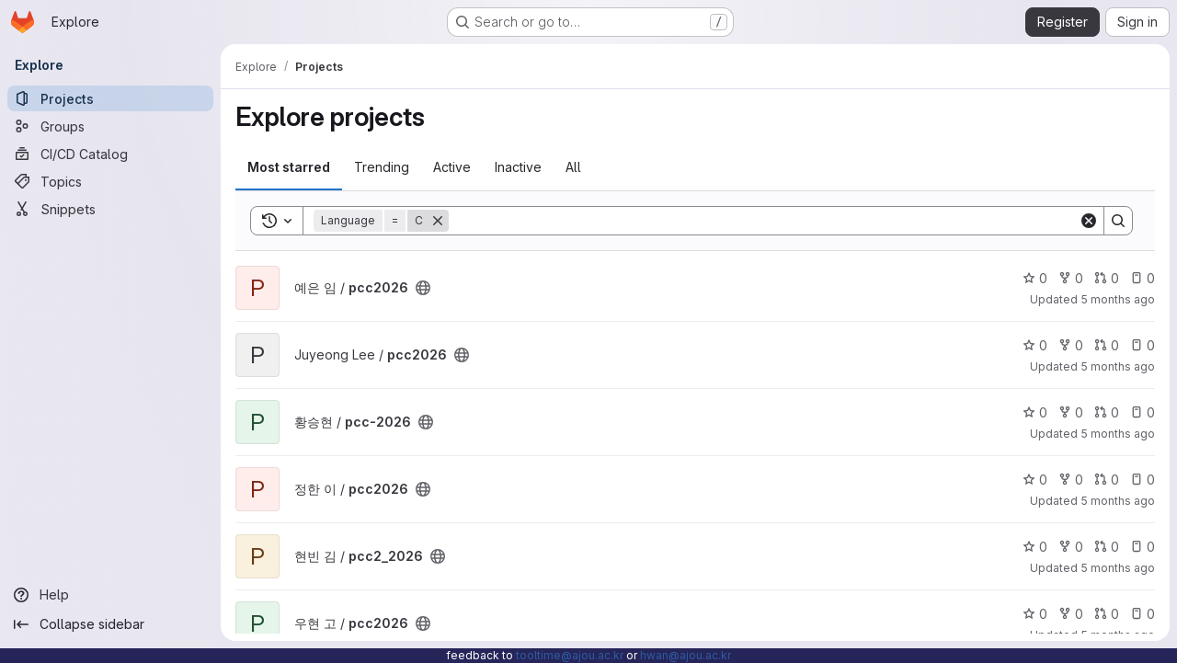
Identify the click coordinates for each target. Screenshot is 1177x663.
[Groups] (110, 126)
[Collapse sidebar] (110, 624)
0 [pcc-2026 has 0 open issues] (1142, 412)
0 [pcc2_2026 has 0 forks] (1070, 546)
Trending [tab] (381, 167)
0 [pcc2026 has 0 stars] (1035, 278)
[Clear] (1089, 221)
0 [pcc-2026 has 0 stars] (1035, 412)
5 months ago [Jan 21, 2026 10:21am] (1117, 366)
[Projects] (110, 98)
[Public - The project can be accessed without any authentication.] (423, 287)
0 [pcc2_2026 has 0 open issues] (1142, 546)
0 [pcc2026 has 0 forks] (1070, 278)
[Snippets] (110, 209)
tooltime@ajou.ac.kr (569, 655)
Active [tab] (452, 167)
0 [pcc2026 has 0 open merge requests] (1106, 278)
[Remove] (438, 221)
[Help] (110, 595)
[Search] (763, 221)
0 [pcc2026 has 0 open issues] (1142, 278)
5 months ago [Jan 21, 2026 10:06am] (1117, 433)
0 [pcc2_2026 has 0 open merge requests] (1106, 546)
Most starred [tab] (288, 167)
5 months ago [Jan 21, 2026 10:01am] (1117, 501)
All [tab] (573, 167)
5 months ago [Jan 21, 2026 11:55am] (1117, 299)
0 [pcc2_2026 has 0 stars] (1035, 546)
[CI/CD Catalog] (110, 153)
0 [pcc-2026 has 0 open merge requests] (1106, 412)
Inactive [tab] (518, 167)
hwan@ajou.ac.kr (685, 655)
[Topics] (110, 181)
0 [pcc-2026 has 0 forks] (1070, 412)
